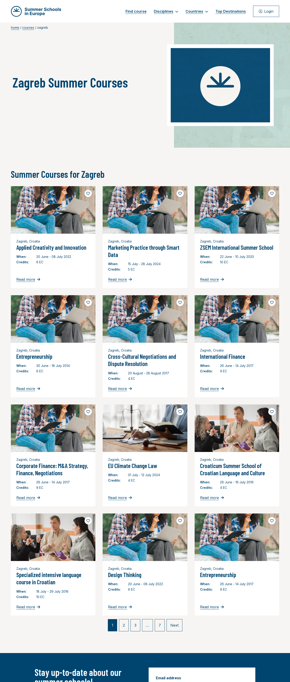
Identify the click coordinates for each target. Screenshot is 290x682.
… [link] (147, 625)
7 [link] (160, 625)
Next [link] (174, 625)
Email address (168, 678)
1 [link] (112, 625)
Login (266, 11)
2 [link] (124, 625)
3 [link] (135, 625)
